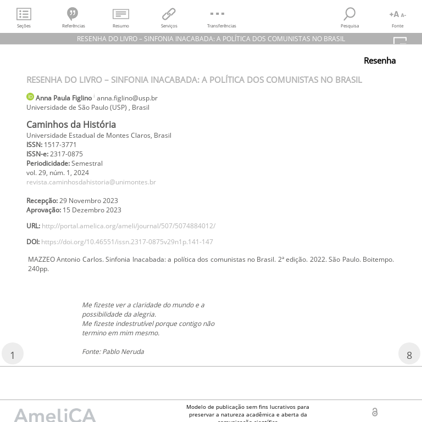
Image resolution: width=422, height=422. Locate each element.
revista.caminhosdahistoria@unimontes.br (91, 182)
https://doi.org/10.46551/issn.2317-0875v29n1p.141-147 (127, 241)
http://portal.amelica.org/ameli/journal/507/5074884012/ (128, 225)
